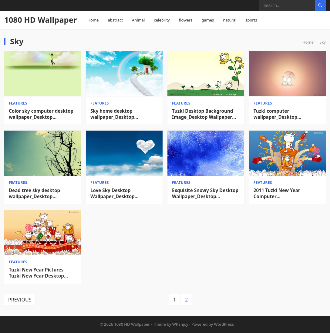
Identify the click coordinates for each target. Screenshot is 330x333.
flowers (186, 20)
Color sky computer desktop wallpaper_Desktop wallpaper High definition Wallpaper (41, 114)
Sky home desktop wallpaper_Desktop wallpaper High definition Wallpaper (119, 114)
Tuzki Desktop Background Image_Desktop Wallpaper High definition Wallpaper (202, 114)
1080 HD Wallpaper (40, 20)
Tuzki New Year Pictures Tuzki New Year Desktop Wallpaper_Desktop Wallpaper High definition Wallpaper (38, 273)
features (18, 103)
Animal (138, 20)
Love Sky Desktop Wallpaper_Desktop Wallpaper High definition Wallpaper (119, 194)
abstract (115, 20)
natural (229, 20)
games (207, 20)
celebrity (162, 20)
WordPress (224, 324)
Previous (20, 299)
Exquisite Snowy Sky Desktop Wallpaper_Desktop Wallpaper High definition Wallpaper (205, 194)
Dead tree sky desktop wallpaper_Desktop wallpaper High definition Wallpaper (38, 194)
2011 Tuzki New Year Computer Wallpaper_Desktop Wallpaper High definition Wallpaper (283, 194)
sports (251, 20)
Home (93, 20)
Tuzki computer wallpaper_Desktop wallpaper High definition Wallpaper (283, 114)
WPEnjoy (180, 324)
